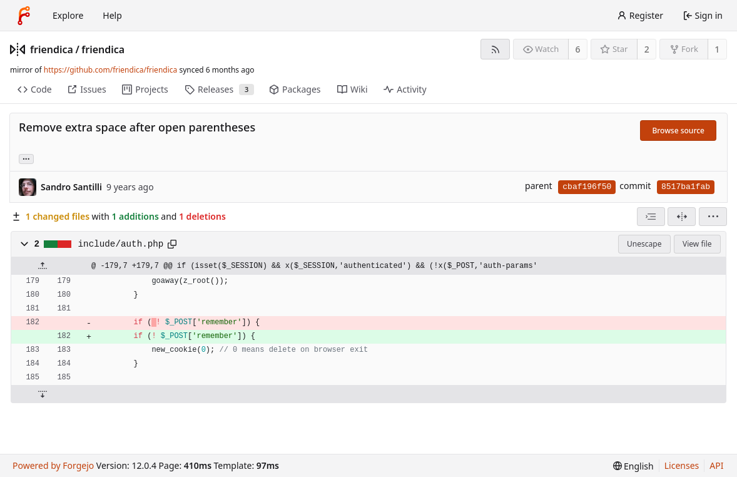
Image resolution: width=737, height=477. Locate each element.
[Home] (23, 15)
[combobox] (651, 216)
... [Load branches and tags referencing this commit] (26, 158)
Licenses (681, 465)
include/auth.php (121, 244)
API (716, 465)
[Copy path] (172, 244)
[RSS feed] (495, 49)
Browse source (678, 130)
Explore (68, 15)
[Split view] (682, 216)
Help (112, 15)
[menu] (713, 216)
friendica (51, 49)
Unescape (644, 243)
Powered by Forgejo (53, 465)
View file (697, 243)
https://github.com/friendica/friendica (110, 69)
